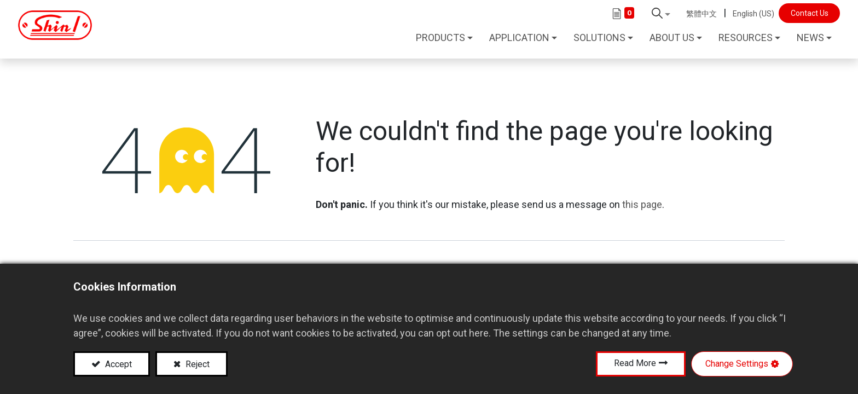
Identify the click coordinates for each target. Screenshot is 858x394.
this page (642, 196)
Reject (196, 364)
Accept (117, 364)
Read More (635, 363)
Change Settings (736, 363)
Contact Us (802, 13)
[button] (654, 13)
